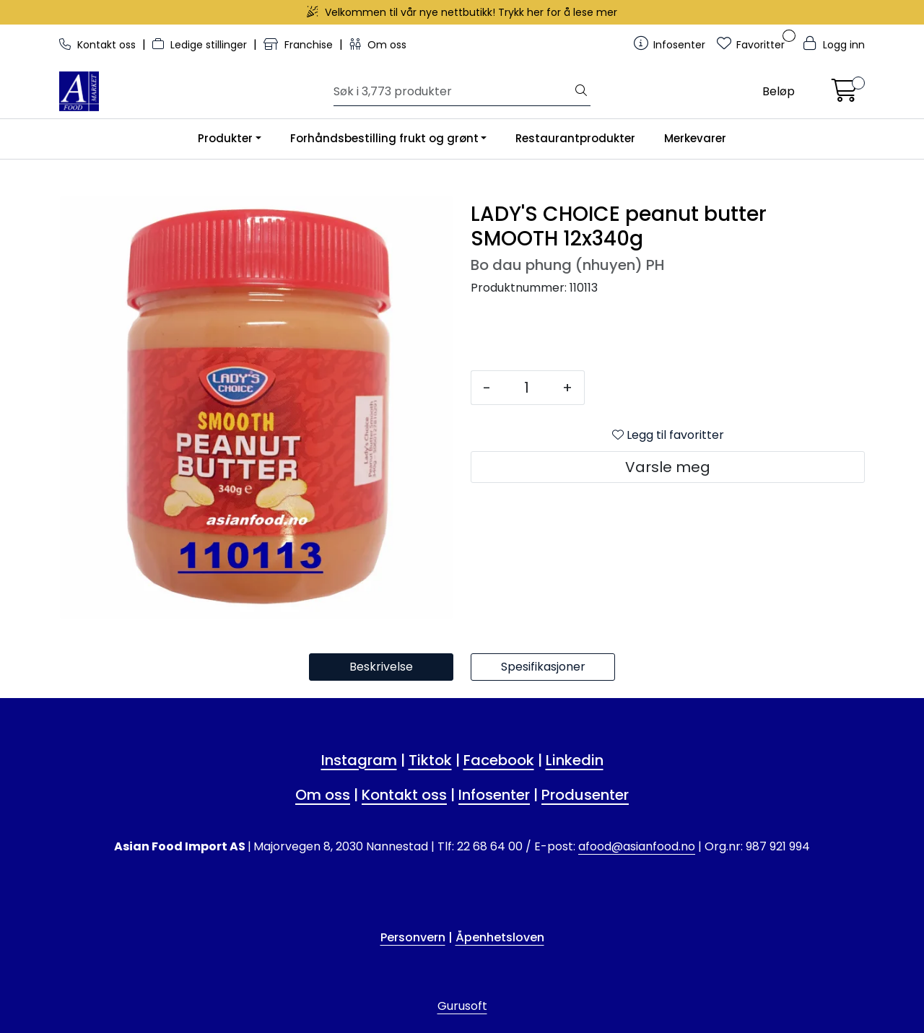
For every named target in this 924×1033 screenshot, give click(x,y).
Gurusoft (462, 1006)
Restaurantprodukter (575, 138)
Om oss (377, 45)
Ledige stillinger (201, 45)
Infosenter (494, 795)
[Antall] (527, 387)
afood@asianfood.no (636, 846)
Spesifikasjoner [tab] (543, 666)
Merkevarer (695, 138)
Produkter (225, 138)
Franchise (299, 45)
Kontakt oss (99, 45)
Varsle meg (667, 467)
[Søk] (453, 91)
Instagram (359, 760)
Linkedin (574, 760)
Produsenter (585, 795)
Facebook (498, 760)
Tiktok (430, 760)
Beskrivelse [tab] (381, 666)
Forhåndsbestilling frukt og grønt (384, 138)
